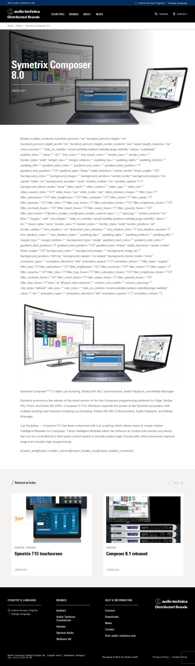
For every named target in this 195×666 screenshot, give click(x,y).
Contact (110, 610)
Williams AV (63, 639)
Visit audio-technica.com (21, 3)
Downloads (112, 617)
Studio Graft (131, 657)
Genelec (61, 626)
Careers (109, 629)
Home (11, 26)
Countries (57, 14)
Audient (61, 610)
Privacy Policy (161, 657)
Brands (73, 14)
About (87, 14)
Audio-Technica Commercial (65, 619)
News (99, 14)
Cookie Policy (180, 657)
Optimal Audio (65, 633)
